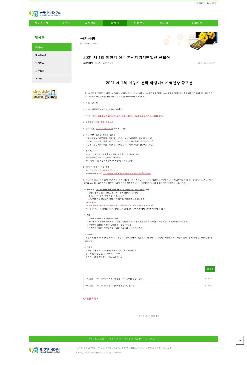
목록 (210, 269)
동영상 (38, 78)
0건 (98, 63)
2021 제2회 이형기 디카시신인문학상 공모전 (115, 285)
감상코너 (90, 23)
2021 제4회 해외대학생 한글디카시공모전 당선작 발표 (119, 278)
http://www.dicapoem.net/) (132, 189)
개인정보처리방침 (96, 338)
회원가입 (211, 3)
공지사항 (95, 43)
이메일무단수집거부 (133, 338)
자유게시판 (41, 55)
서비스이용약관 (114, 338)
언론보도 (139, 23)
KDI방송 (197, 23)
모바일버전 (150, 338)
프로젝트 (39, 71)
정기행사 (39, 63)
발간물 (164, 23)
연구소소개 (41, 23)
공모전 (66, 23)
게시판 (115, 23)
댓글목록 (89, 298)
